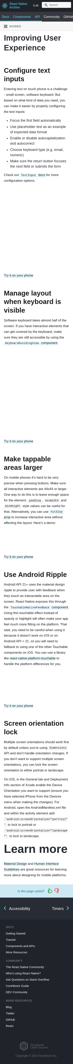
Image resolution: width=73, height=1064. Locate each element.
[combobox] (56, 5)
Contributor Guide (17, 985)
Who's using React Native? (23, 973)
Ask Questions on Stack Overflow (27, 979)
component (30, 343)
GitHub (10, 1019)
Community (52, 16)
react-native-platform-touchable (32, 658)
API (37, 16)
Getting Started (16, 933)
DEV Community (16, 992)
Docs (5, 16)
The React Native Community (25, 967)
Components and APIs (20, 946)
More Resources (16, 952)
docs (32, 175)
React (9, 1025)
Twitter (10, 1013)
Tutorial (10, 939)
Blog (9, 1007)
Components (22, 16)
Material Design (15, 864)
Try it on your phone (18, 275)
